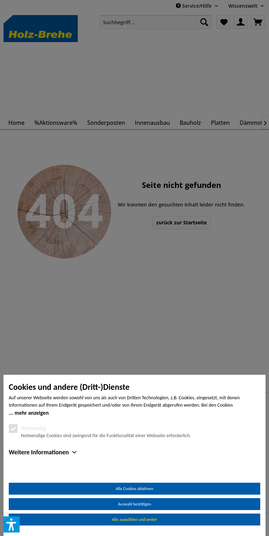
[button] (12, 524)
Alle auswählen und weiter (134, 519)
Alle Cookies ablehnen (134, 488)
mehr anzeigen (31, 412)
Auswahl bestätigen (134, 504)
